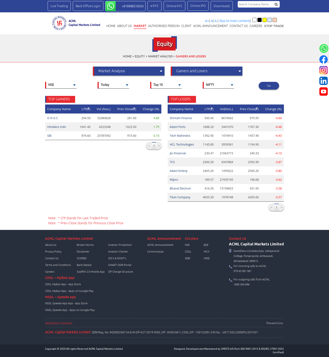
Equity (140, 56)
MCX (206, 251)
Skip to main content (234, 21)
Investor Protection (120, 245)
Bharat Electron (180, 188)
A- (216, 21)
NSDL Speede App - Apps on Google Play (70, 310)
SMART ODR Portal (119, 265)
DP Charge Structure (120, 271)
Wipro (174, 180)
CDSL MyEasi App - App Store (63, 284)
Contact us (239, 26)
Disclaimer (83, 251)
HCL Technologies (182, 144)
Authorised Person (164, 26)
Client (186, 26)
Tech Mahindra (180, 136)
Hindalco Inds (56, 127)
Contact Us (52, 258)
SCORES (82, 258)
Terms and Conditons (58, 265)
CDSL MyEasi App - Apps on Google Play (69, 291)
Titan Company (180, 197)
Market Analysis (160, 56)
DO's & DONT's (117, 258)
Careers (255, 26)
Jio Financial (178, 153)
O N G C (52, 118)
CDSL (188, 251)
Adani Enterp (178, 171)
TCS (172, 162)
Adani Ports (177, 127)
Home (110, 26)
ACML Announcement (210, 26)
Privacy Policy (53, 251)
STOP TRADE (274, 26)
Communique (155, 251)
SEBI (187, 258)
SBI (49, 136)
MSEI (207, 258)
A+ (207, 21)
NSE (187, 245)
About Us (124, 26)
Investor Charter (118, 251)
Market (140, 26)
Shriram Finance (181, 118)
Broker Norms (85, 245)
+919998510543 (133, 6)
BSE (206, 245)
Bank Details (84, 265)
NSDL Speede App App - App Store (66, 303)
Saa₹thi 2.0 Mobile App (91, 271)
